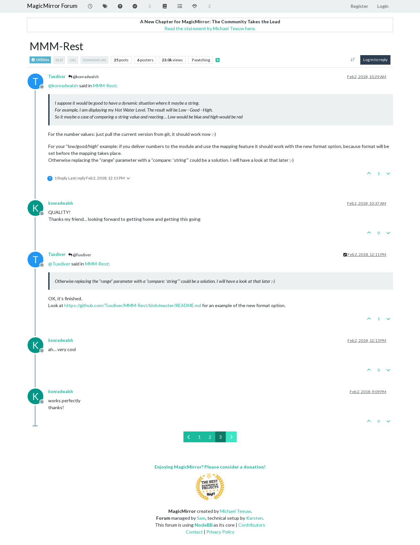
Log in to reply (375, 59)
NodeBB (204, 525)
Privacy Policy (220, 532)
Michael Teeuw (235, 511)
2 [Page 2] (210, 437)
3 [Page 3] (220, 437)
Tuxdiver (56, 76)
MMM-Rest (104, 85)
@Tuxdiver (79, 254)
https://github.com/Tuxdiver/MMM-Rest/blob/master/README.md (132, 305)
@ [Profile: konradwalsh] (63, 85)
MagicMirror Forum (52, 5)
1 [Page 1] (199, 437)
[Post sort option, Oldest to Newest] (352, 59)
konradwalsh (60, 203)
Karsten (254, 518)
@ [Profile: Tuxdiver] (59, 263)
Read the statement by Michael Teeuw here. (210, 28)
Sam (201, 518)
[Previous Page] (188, 436)
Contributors (251, 525)
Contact (194, 532)
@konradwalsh (83, 76)
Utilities (40, 60)
